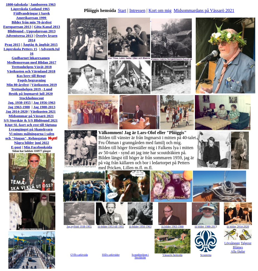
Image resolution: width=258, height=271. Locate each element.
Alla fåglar (238, 251)
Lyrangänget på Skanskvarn (31, 129)
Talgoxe (246, 243)
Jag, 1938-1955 (19, 102)
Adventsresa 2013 (19, 35)
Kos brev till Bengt (31, 76)
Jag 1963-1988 (19, 107)
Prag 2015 (12, 44)
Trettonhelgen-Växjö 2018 (31, 67)
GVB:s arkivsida (79, 254)
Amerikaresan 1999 (31, 18)
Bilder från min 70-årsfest (32, 22)
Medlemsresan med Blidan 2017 (31, 62)
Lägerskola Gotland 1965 (30, 9)
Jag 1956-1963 (44, 102)
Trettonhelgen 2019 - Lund (31, 89)
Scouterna (205, 255)
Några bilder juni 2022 (31, 143)
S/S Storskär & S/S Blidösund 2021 (31, 120)
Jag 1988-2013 (44, 107)
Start (122, 10)
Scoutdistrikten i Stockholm (140, 256)
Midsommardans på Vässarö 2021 (204, 10)
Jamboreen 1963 (43, 4)
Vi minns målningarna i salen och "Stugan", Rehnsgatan (29, 136)
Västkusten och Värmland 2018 (31, 71)
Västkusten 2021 (43, 111)
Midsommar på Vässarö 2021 (31, 116)
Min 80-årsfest (17, 85)
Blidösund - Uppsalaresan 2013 (32, 31)
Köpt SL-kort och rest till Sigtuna (30, 125)
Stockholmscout (31, 98)
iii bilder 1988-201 (205, 226)
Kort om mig (160, 10)
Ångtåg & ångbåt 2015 (40, 44)
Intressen (137, 10)
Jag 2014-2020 (17, 111)
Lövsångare (232, 243)
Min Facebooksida (38, 147)
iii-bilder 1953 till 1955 (111, 226)
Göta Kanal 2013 (47, 27)
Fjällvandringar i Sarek (31, 13)
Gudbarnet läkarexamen (31, 58)
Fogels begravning (32, 80)
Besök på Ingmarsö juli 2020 (31, 93)
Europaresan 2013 (17, 27)
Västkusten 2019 (44, 85)
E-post (16, 147)
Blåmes (238, 247)
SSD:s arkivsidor (111, 254)
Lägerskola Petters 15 (20, 49)
